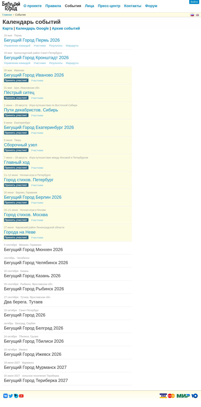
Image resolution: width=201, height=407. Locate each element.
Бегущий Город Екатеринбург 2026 (39, 127)
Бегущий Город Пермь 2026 (32, 40)
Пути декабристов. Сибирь (31, 109)
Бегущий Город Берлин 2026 (32, 197)
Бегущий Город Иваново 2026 (34, 75)
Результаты (56, 45)
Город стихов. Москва (26, 214)
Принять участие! (16, 80)
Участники (40, 45)
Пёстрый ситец (19, 92)
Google (32, 28)
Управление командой (17, 45)
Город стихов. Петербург (28, 179)
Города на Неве (20, 232)
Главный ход (17, 162)
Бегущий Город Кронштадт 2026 (36, 57)
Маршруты (72, 45)
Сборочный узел (20, 144)
